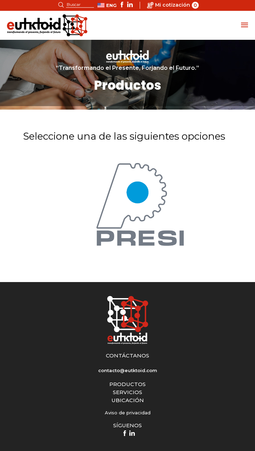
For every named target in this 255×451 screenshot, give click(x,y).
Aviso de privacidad (128, 412)
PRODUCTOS (127, 384)
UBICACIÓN (127, 400)
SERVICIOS (127, 392)
